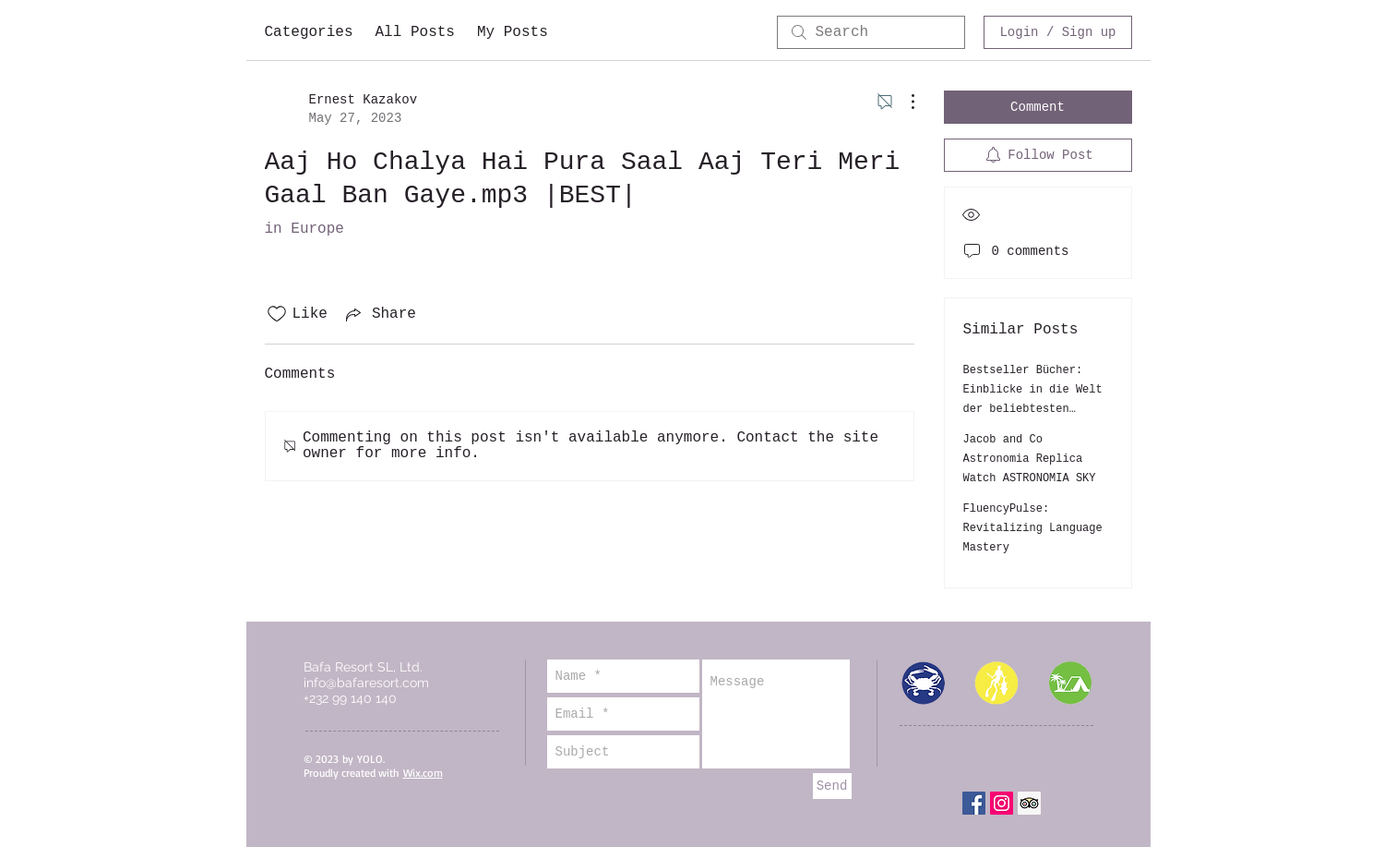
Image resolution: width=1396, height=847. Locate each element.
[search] (871, 32)
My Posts (512, 32)
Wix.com (423, 773)
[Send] (832, 786)
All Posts (415, 32)
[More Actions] (903, 102)
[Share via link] (379, 314)
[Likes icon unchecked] (277, 314)
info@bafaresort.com (366, 682)
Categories (309, 32)
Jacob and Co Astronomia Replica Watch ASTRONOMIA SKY (1029, 459)
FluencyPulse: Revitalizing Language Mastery (1033, 528)
